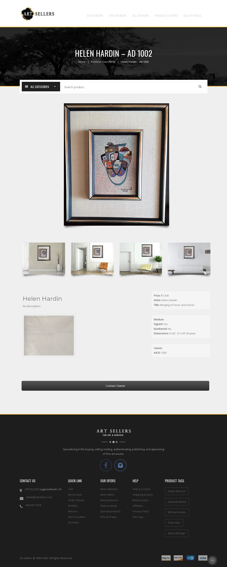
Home (82, 61)
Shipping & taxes (143, 494)
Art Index (73, 522)
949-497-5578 (33, 505)
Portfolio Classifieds (103, 61)
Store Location (76, 516)
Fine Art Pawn (108, 516)
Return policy (140, 500)
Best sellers (107, 494)
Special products (110, 511)
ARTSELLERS (32, 489)
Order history (76, 500)
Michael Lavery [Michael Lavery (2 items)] (177, 512)
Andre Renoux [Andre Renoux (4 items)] (176, 491)
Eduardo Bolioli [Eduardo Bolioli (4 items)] (177, 502)
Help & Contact (141, 489)
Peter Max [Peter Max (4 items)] (174, 522)
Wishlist (72, 505)
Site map (138, 516)
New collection (109, 489)
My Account (75, 494)
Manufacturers (109, 500)
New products (108, 505)
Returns (73, 511)
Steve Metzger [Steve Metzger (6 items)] (176, 533)
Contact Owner (119, 386)
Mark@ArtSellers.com (39, 497)
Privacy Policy (141, 511)
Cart (70, 489)
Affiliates (138, 505)
